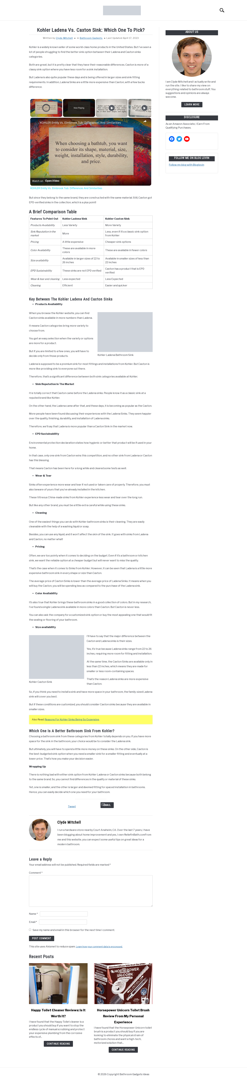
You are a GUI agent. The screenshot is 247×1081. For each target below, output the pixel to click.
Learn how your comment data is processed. (99, 946)
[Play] (112, 108)
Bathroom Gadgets (91, 38)
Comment (36, 872)
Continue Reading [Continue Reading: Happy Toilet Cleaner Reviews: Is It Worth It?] (58, 1043)
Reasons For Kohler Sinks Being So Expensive (72, 719)
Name (33, 913)
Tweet (72, 806)
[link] (35, 123)
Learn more (191, 104)
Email (107, 805)
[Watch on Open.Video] (45, 181)
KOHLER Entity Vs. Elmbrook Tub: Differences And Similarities (80, 122)
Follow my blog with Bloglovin (186, 164)
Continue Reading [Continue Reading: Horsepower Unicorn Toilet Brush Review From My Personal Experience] (123, 1049)
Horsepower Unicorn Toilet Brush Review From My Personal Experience (123, 1016)
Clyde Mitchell (64, 38)
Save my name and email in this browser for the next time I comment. (74, 930)
